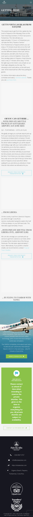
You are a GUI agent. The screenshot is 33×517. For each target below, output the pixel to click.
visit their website (20, 78)
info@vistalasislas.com (19, 460)
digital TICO (26, 515)
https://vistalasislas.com (19, 465)
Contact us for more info (16, 428)
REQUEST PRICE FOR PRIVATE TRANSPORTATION (16, 173)
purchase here (11, 80)
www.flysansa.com (16, 356)
